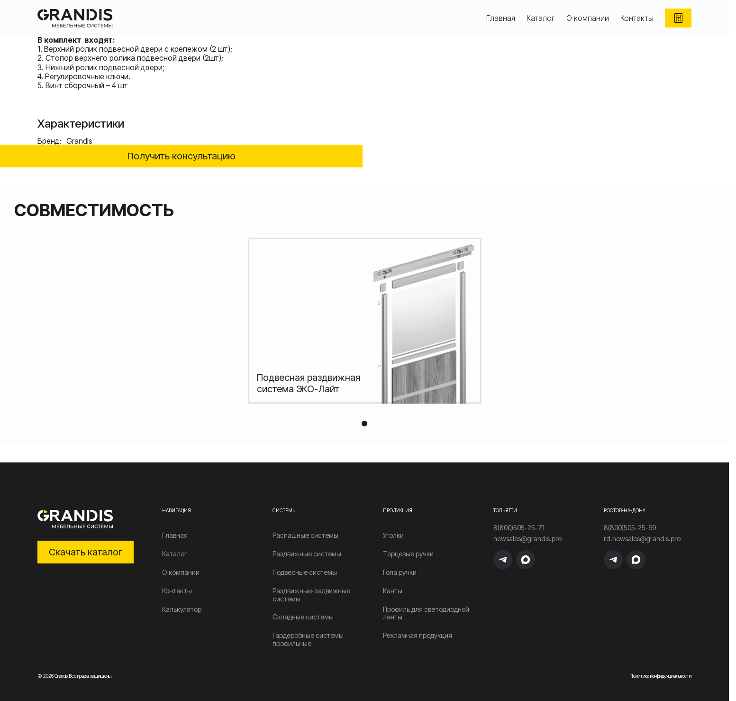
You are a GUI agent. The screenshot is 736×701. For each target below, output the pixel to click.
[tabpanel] (365, 321)
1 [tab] (364, 423)
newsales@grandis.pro (527, 539)
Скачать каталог (85, 552)
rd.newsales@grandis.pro (642, 539)
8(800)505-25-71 (519, 528)
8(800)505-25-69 (630, 528)
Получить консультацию (181, 156)
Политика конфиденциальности (660, 675)
